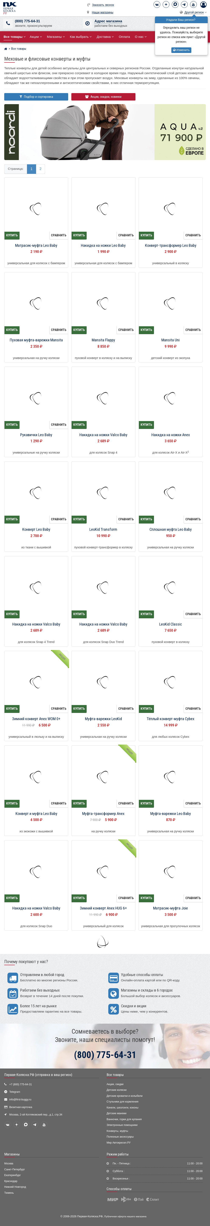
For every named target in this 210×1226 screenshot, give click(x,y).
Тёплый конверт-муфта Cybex (170, 719)
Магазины (56, 36)
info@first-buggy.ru (20, 1099)
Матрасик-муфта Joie (170, 908)
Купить (12, 235)
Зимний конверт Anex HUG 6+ (103, 908)
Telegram (14, 1091)
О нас (141, 36)
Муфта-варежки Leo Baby (170, 813)
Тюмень (9, 1192)
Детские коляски (117, 1089)
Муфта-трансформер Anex (103, 813)
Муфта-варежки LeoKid (103, 719)
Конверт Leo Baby (36, 529)
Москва (8, 1163)
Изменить (181, 50)
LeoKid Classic (170, 624)
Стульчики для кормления (122, 1101)
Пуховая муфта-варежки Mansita (36, 340)
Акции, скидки (115, 1084)
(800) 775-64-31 (27, 21)
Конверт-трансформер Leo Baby (170, 245)
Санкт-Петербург (14, 1169)
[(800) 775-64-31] (8, 23)
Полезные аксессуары (120, 1136)
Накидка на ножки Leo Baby (103, 245)
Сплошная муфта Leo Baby (170, 529)
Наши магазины (102, 12)
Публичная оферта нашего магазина (125, 1216)
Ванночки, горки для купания (124, 1119)
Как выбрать (81, 36)
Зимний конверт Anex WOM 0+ (36, 719)
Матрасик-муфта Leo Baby (36, 245)
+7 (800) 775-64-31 (20, 1084)
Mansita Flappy (103, 340)
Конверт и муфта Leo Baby (36, 813)
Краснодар (10, 1181)
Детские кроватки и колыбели (124, 1095)
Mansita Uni (170, 340)
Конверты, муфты (117, 1131)
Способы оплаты (119, 1189)
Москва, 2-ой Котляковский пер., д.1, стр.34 (35, 1114)
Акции (36, 36)
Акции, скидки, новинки (103, 97)
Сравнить (58, 235)
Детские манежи (116, 1113)
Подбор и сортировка (36, 97)
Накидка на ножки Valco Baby (103, 435)
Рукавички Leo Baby (36, 435)
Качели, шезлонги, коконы (122, 1107)
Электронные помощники (122, 1125)
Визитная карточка (20, 1107)
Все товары (115, 1075)
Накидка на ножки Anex (170, 435)
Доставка (105, 36)
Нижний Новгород (15, 1186)
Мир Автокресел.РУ (119, 1142)
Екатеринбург (12, 1175)
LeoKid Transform (103, 529)
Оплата (124, 36)
